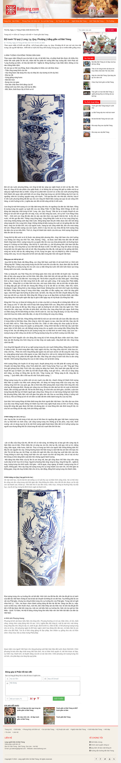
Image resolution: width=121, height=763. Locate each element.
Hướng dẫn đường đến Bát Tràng (102, 751)
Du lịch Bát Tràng (48, 21)
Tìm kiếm (110, 30)
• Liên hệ (15, 732)
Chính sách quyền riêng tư (100, 745)
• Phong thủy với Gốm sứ (31, 729)
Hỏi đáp (40, 26)
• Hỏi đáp (107, 729)
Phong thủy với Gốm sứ (31, 21)
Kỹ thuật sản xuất (63, 21)
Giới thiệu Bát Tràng (97, 21)
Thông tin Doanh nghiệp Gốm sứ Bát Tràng (20, 26)
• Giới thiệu (17, 729)
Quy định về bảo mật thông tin (101, 748)
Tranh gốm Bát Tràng (41, 34)
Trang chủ (7, 21)
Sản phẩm (16, 21)
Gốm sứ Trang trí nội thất (22, 34)
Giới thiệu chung (96, 742)
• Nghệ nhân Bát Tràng (78, 729)
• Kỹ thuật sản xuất (62, 729)
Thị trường (111, 21)
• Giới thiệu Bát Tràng (94, 729)
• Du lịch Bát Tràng (47, 729)
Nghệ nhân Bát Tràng (80, 21)
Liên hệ (46, 26)
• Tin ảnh (8, 732)
